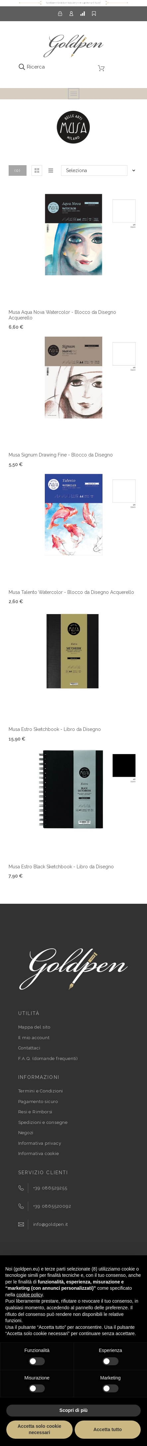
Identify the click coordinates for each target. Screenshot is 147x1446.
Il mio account (34, 1037)
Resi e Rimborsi (35, 1111)
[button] (37, 170)
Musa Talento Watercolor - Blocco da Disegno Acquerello (71, 592)
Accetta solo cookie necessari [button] (39, 1429)
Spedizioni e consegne (43, 1122)
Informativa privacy (39, 1143)
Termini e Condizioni (40, 1090)
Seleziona (76, 170)
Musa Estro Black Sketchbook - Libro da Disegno (61, 866)
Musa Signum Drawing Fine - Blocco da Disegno (61, 455)
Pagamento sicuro (38, 1101)
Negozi (26, 1132)
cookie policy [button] (29, 1294)
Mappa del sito (34, 1027)
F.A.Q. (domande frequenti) (48, 1058)
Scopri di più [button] (73, 1410)
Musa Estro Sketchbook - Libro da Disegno (55, 729)
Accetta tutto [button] (107, 1429)
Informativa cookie (38, 1153)
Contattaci (29, 1047)
